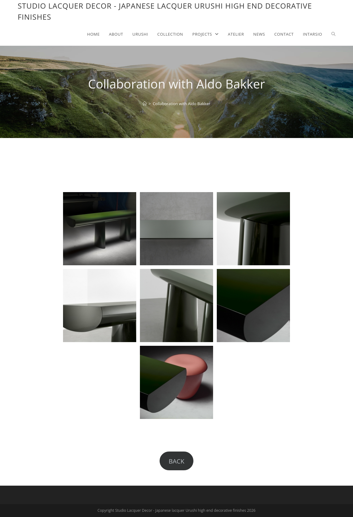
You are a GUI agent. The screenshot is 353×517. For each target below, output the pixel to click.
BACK (176, 461)
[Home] (145, 103)
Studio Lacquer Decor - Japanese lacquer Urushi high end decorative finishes (165, 11)
